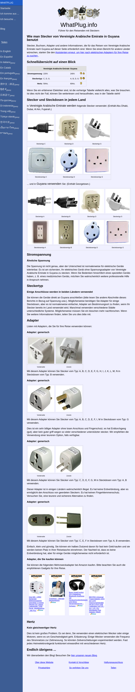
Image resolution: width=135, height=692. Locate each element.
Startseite (6, 8)
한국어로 (8, 122)
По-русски (9, 100)
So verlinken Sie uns (79, 674)
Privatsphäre (45, 674)
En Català (6, 67)
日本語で (8, 95)
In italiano (8, 62)
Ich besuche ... (9, 19)
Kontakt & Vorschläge (79, 668)
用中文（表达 (10, 84)
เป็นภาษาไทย (10, 127)
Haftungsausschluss (113, 668)
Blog (3, 28)
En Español (7, 56)
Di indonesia (10, 105)
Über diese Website (45, 668)
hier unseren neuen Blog (85, 661)
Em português (11, 73)
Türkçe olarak (11, 116)
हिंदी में (6, 89)
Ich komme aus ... (10, 13)
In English (6, 51)
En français (9, 78)
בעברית (7, 133)
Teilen (113, 674)
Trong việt (9, 111)
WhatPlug (7, 2)
